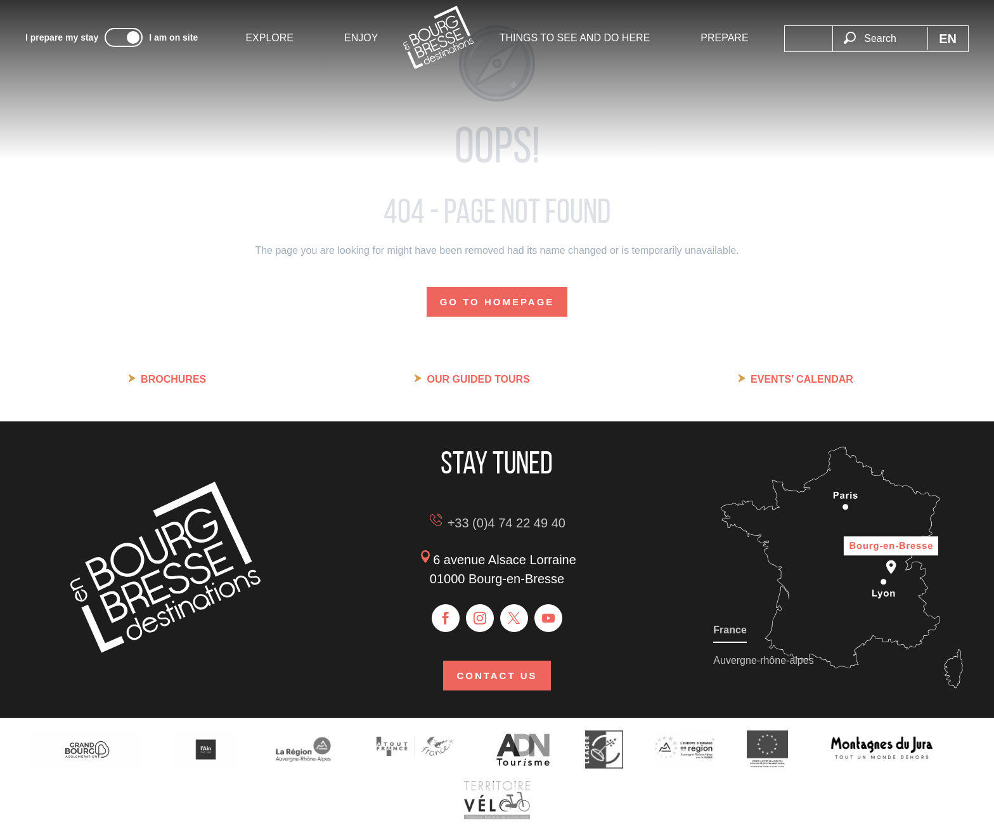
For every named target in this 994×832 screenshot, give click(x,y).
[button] (880, 38)
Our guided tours (478, 379)
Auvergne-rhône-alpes (763, 660)
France (729, 629)
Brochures (173, 379)
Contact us (496, 675)
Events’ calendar (802, 379)
